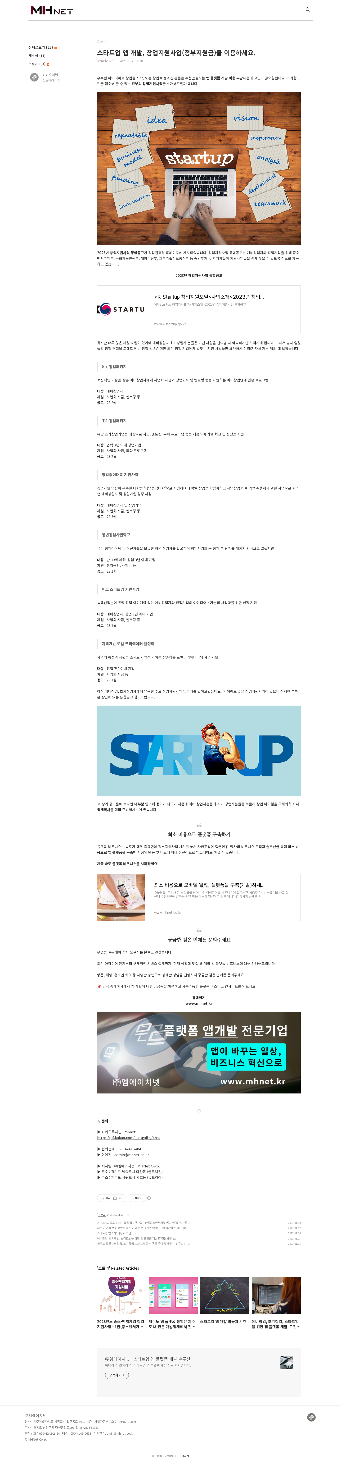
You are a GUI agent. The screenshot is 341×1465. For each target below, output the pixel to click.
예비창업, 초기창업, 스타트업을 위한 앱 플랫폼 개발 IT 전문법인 (134, 1238)
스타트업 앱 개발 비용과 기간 (114, 1233)
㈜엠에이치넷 (35, 1415)
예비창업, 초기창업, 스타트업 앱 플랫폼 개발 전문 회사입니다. (148, 1365)
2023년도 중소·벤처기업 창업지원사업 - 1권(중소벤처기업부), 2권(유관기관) (142, 1223)
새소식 (36, 55)
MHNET (171, 1456)
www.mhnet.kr (199, 1003)
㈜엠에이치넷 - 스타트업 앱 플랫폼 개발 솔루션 (147, 1359)
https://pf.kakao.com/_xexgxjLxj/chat (128, 1137)
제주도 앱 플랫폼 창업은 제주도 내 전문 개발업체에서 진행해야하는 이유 (139, 1228)
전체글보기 (42, 47)
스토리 (38, 63)
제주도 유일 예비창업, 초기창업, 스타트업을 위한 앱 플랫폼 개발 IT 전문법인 (141, 1243)
